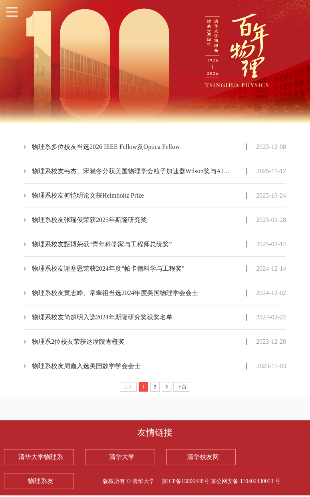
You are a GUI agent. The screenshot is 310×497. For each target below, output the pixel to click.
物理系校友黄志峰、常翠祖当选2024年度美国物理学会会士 (115, 292)
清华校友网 (203, 456)
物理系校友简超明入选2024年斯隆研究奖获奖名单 (102, 317)
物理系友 (41, 480)
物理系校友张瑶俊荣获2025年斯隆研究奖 (89, 219)
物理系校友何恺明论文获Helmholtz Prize (88, 195)
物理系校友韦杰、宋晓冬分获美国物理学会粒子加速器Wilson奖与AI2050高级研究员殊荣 (132, 171)
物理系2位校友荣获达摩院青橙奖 (78, 341)
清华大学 (122, 456)
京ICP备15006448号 (185, 481)
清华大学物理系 (40, 456)
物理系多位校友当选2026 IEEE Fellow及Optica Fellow (106, 146)
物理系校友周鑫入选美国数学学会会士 (86, 365)
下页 (182, 387)
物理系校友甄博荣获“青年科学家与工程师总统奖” (102, 244)
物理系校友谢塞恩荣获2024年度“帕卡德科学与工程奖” (108, 268)
